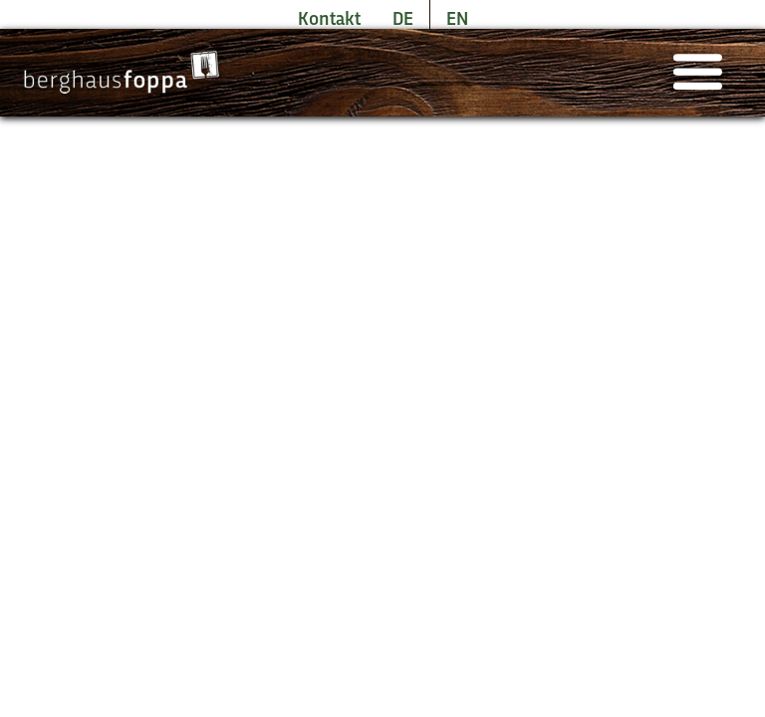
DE (402, 20)
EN (457, 20)
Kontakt (329, 20)
